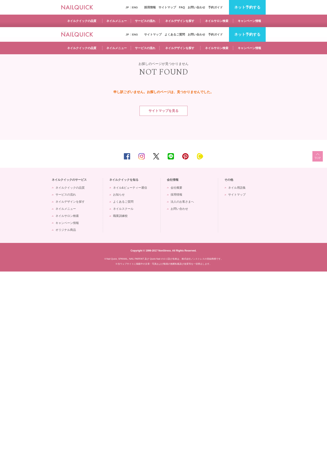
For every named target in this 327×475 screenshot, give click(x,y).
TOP (317, 233)
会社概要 (176, 264)
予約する (247, 7)
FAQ (182, 7)
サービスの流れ (145, 21)
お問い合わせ (196, 7)
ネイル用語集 (237, 264)
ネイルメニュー (116, 21)
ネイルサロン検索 (216, 21)
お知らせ (119, 271)
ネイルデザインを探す (179, 21)
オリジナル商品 (65, 306)
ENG (135, 7)
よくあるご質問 (175, 34)
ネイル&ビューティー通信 (130, 264)
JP (127, 7)
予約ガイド (215, 7)
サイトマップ (167, 7)
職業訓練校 (120, 292)
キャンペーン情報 (249, 21)
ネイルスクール (123, 285)
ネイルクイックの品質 (81, 21)
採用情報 (150, 7)
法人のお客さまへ (182, 278)
